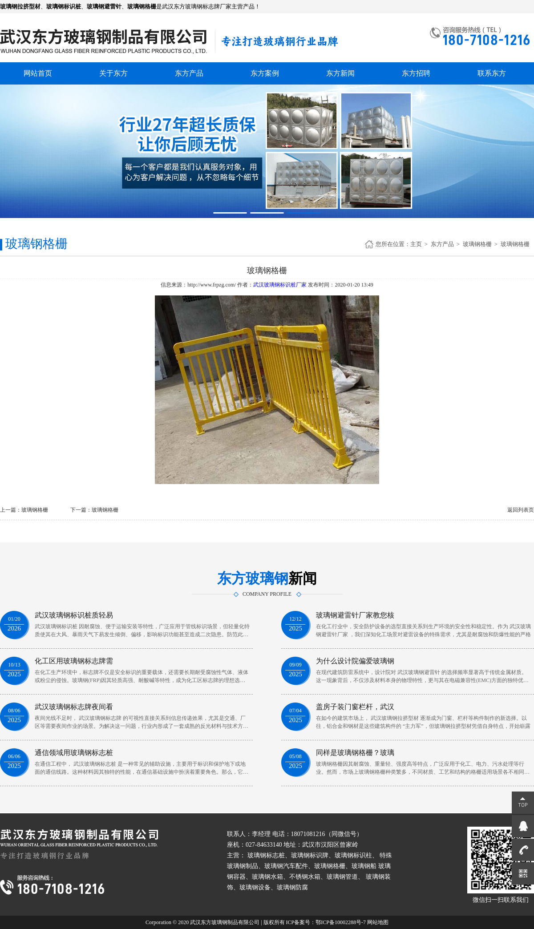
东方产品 (189, 73)
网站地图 (377, 922)
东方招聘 (416, 73)
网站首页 (38, 73)
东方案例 (265, 73)
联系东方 (491, 73)
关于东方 (113, 73)
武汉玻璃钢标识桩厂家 (280, 285)
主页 (416, 244)
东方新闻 (340, 73)
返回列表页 (520, 510)
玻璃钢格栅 (477, 244)
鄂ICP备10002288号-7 (341, 922)
